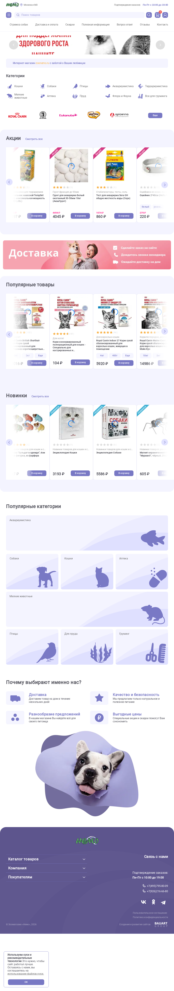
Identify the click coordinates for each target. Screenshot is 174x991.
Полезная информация (96, 24)
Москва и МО (31, 4)
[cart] (157, 15)
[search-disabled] (18, 15)
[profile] (165, 15)
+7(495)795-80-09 (157, 888)
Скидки (69, 24)
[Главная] (12, 5)
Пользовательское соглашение (151, 915)
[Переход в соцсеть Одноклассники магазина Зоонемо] (153, 908)
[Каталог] (8, 15)
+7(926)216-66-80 (157, 893)
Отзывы (145, 24)
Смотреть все (34, 139)
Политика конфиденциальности (151, 920)
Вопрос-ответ (125, 24)
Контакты (163, 24)
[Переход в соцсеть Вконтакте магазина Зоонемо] (143, 908)
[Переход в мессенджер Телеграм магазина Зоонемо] (163, 908)
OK (26, 982)
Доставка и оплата (46, 24)
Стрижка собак (19, 24)
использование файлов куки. (26, 973)
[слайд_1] (87, 45)
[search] (149, 15)
